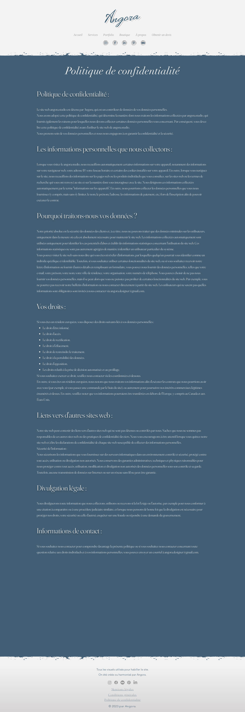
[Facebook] (115, 43)
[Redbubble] (143, 43)
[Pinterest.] (129, 682)
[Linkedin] (124, 43)
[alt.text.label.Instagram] (109, 682)
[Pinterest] (134, 43)
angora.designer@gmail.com (127, 291)
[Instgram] (105, 43)
